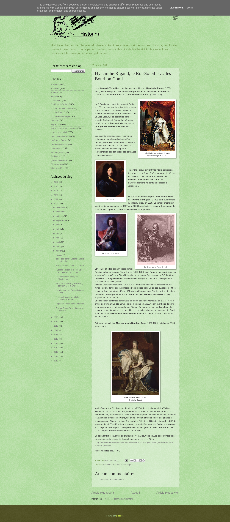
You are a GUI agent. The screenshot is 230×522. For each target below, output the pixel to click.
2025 (56, 186)
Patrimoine (55, 156)
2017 (56, 330)
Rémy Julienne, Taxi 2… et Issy (70, 265)
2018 (56, 326)
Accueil (135, 492)
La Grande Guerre (59, 140)
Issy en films (56, 124)
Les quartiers (56, 148)
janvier (59, 255)
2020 (56, 317)
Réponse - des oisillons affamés (70, 304)
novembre (61, 211)
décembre (61, 207)
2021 (56, 203)
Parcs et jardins (58, 152)
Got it (190, 7)
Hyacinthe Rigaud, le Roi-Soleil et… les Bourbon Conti (69, 271)
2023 (56, 195)
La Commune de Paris (61, 136)
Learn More (176, 7)
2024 (56, 190)
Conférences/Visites (60, 104)
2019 (56, 321)
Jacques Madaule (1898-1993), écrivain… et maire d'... (70, 284)
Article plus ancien (167, 492)
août (58, 225)
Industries (55, 120)
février (59, 251)
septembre (61, 220)
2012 (56, 352)
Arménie (54, 92)
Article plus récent (102, 492)
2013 (56, 348)
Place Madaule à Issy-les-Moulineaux (67, 278)
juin (58, 233)
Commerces (56, 100)
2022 (56, 199)
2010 (56, 361)
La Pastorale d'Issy (59, 144)
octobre (60, 216)
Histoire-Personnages (123, 464)
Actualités (107, 464)
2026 (56, 182)
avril (58, 242)
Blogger (119, 516)
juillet (58, 229)
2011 (56, 356)
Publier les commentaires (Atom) (118, 499)
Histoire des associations (62, 108)
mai (58, 238)
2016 (56, 334)
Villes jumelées (57, 168)
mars (58, 246)
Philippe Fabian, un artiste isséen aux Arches (67, 298)
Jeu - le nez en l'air (59, 132)
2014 (56, 343)
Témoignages (57, 164)
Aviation (54, 96)
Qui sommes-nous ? (60, 160)
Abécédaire (56, 84)
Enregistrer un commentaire (111, 479)
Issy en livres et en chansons (64, 128)
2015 (56, 339)
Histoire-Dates (57, 112)
